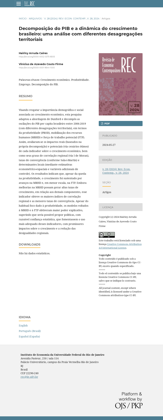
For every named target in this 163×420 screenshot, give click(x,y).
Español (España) (29, 336)
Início (23, 18)
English (23, 325)
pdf (107, 123)
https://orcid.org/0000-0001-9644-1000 (37, 68)
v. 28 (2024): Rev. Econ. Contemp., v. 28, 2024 (71, 18)
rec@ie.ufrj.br (29, 377)
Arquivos (35, 18)
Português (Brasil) (30, 331)
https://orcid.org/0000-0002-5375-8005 (37, 57)
